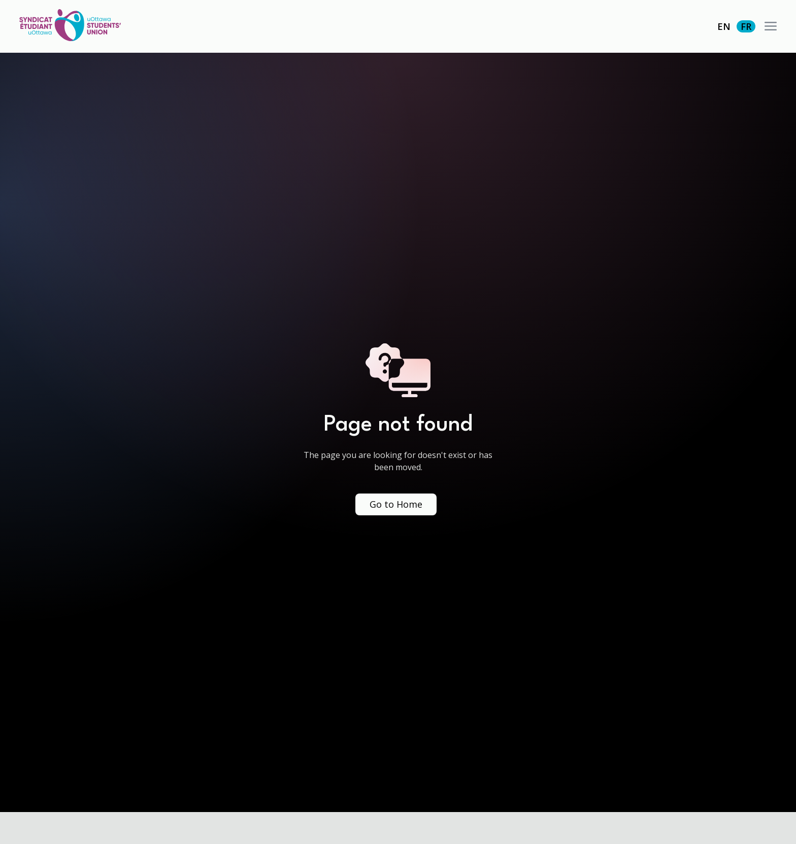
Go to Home (396, 504)
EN (724, 26)
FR (746, 26)
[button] (770, 26)
